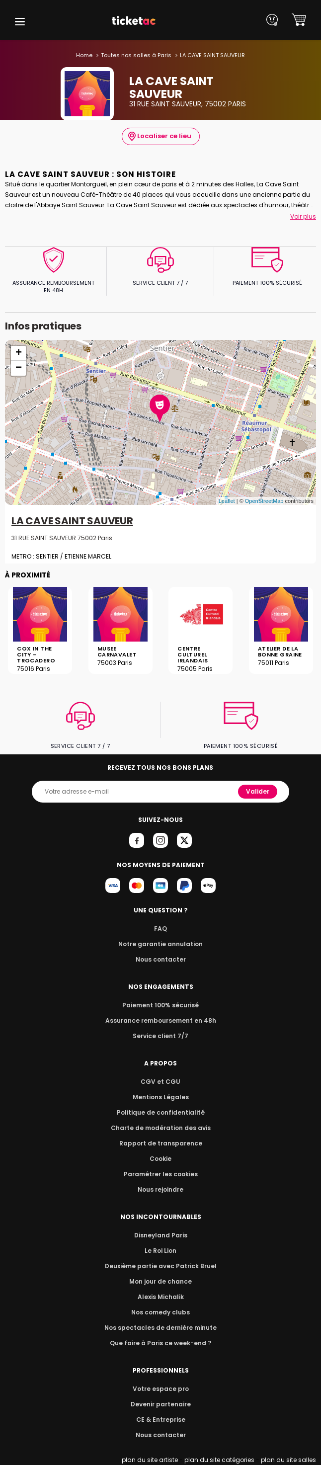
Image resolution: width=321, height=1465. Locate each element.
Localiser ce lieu (159, 136)
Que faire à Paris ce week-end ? (160, 1343)
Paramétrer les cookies (160, 1174)
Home (87, 55)
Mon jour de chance (160, 1281)
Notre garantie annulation (160, 944)
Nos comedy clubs (160, 1312)
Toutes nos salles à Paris (136, 55)
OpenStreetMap (264, 501)
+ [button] (18, 353)
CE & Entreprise (160, 1419)
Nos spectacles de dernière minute (160, 1327)
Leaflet (227, 501)
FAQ (160, 928)
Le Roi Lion (160, 1250)
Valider (258, 791)
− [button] (18, 368)
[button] (20, 21)
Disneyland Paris (160, 1235)
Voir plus (303, 216)
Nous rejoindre (161, 1189)
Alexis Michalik (160, 1297)
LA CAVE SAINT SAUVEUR (71, 521)
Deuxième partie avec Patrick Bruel (161, 1266)
